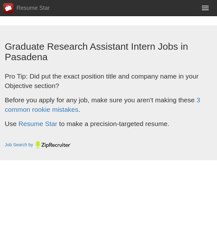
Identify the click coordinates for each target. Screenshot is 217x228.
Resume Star (26, 8)
